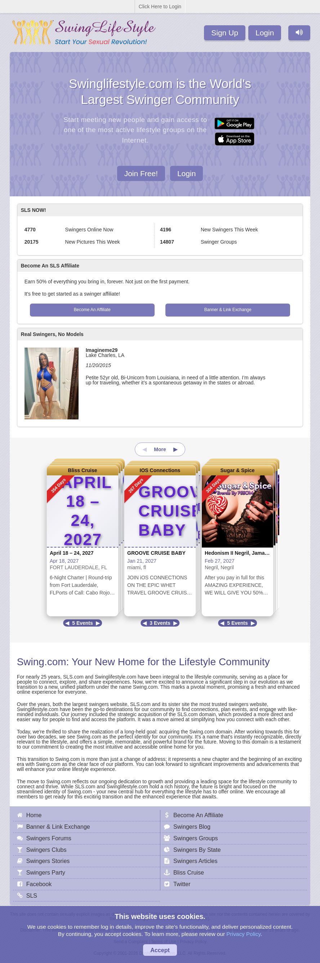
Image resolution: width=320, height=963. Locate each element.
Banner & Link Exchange (228, 309)
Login (264, 33)
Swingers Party (45, 872)
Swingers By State (197, 849)
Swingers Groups (195, 838)
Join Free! (141, 173)
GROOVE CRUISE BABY (156, 553)
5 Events (82, 623)
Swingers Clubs (46, 849)
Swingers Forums (48, 838)
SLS (31, 895)
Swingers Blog (191, 826)
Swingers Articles (195, 861)
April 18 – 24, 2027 (71, 553)
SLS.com (73, 677)
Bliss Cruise (82, 470)
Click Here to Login (160, 6)
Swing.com (41, 661)
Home (34, 815)
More (160, 449)
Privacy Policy (243, 934)
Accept (160, 950)
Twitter (181, 884)
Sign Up (224, 33)
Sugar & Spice (238, 470)
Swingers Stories (48, 861)
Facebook (39, 884)
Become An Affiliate (92, 309)
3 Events (160, 623)
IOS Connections (160, 470)
